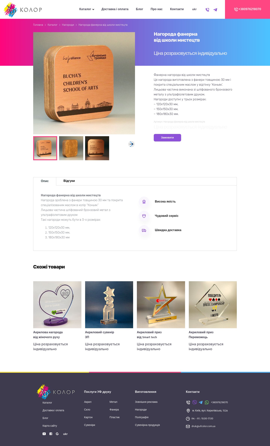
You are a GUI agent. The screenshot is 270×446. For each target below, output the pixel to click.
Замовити (167, 138)
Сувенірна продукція (147, 425)
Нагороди (68, 24)
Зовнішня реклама (146, 402)
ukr (194, 9)
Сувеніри (89, 425)
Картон (88, 418)
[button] (131, 144)
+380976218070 (247, 9)
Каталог (85, 9)
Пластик (114, 418)
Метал (113, 402)
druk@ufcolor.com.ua (203, 426)
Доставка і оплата (114, 9)
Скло (87, 410)
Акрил (88, 402)
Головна (38, 24)
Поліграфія (141, 418)
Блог (139, 9)
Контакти (177, 9)
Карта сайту (50, 426)
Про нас (157, 9)
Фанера (114, 410)
